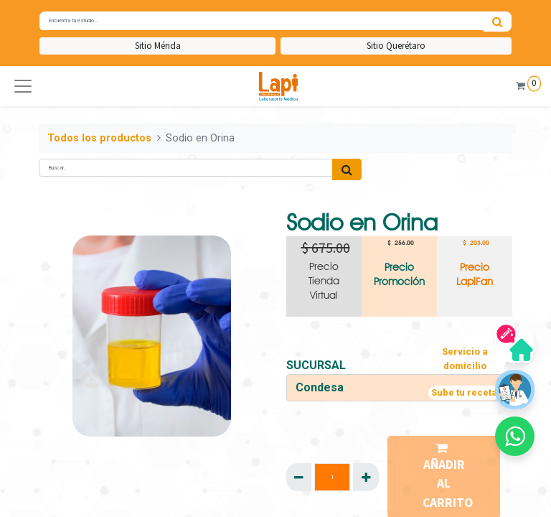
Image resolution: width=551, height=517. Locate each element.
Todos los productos (99, 138)
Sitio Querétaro (396, 45)
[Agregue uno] (365, 476)
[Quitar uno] (298, 476)
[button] (22, 86)
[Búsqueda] (498, 21)
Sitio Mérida (158, 45)
